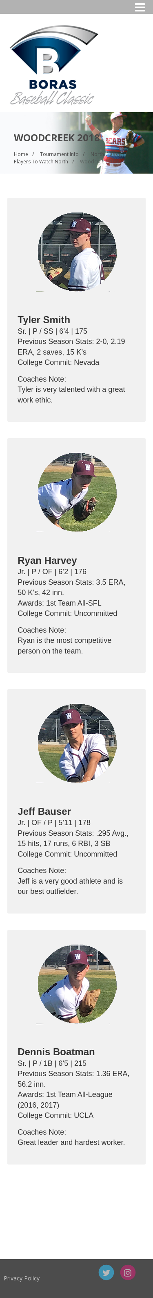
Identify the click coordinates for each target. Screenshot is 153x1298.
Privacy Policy (45, 1278)
